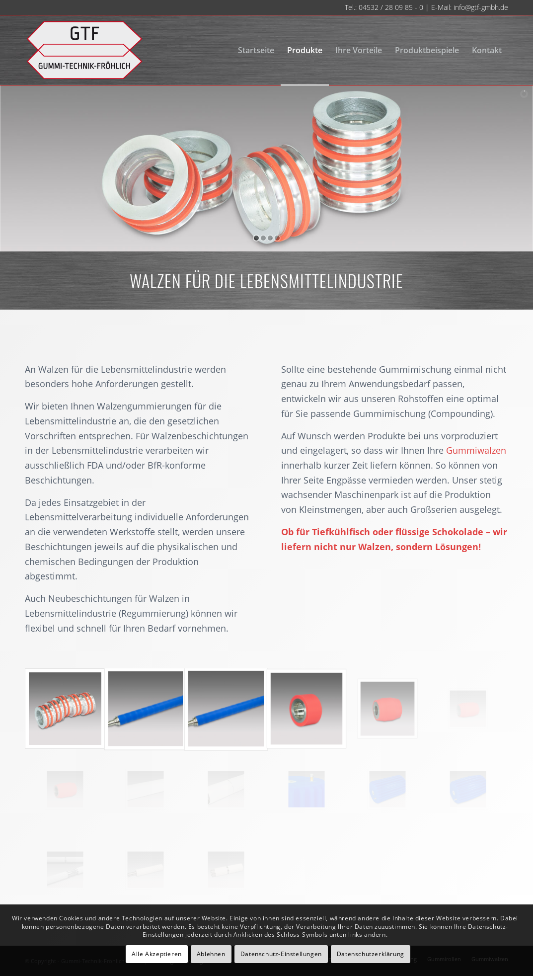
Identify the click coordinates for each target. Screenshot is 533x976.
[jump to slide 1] (256, 238)
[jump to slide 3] (270, 238)
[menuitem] (256, 50)
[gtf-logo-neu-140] (84, 50)
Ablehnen (211, 954)
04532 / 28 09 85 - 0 (391, 7)
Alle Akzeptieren (157, 954)
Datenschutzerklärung (370, 954)
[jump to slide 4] (277, 238)
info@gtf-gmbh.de (481, 7)
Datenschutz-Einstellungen (281, 954)
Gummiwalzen (476, 450)
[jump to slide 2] (263, 238)
